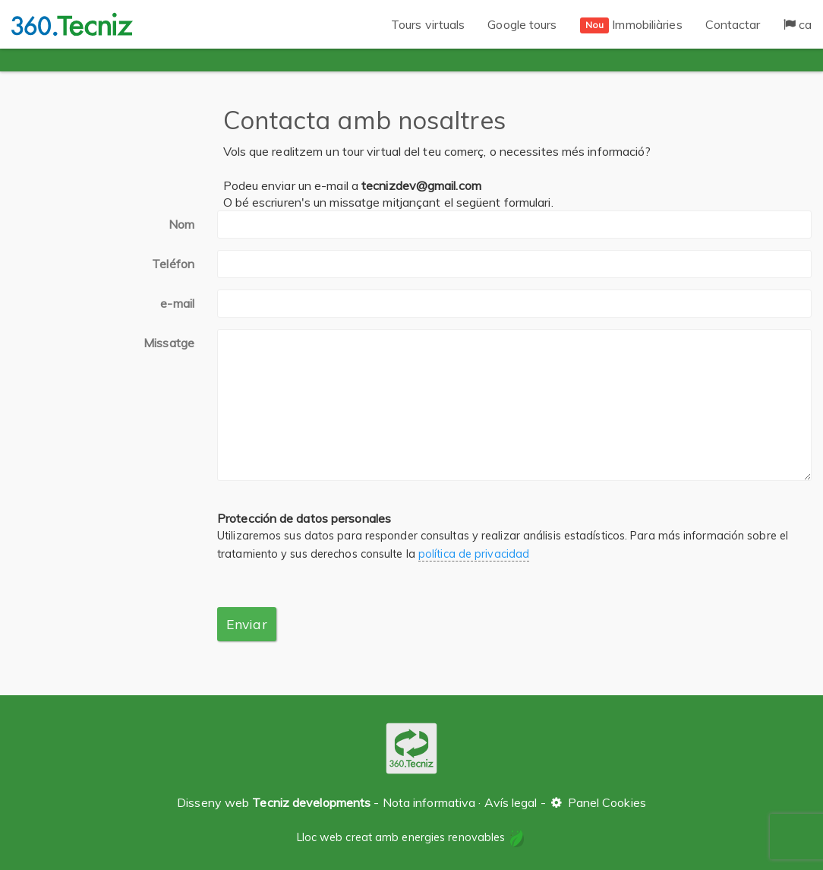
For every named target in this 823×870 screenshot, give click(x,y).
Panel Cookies (597, 802)
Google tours (522, 24)
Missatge (168, 342)
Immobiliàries (631, 25)
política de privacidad (473, 554)
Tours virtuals (428, 24)
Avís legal (511, 802)
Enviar (246, 623)
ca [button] (798, 24)
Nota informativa (429, 802)
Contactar (733, 24)
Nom (181, 224)
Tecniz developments (311, 802)
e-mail (177, 303)
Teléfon (173, 263)
